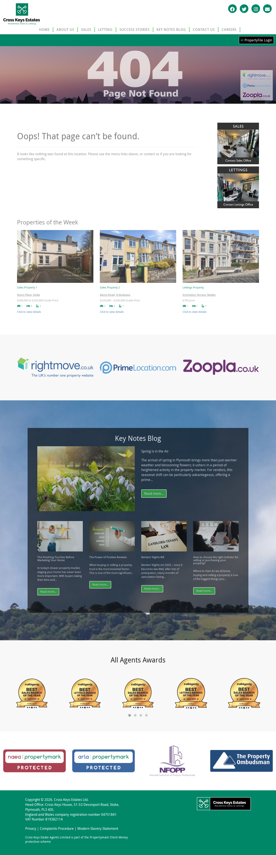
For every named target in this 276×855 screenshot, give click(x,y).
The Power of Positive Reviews (108, 557)
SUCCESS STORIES (134, 29)
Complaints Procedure (57, 828)
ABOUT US (65, 29)
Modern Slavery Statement (97, 828)
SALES (86, 29)
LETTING (105, 29)
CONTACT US (204, 29)
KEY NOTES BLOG (171, 29)
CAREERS (229, 29)
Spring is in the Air (155, 451)
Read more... (154, 493)
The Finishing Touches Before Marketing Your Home (55, 559)
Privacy (30, 828)
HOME (44, 29)
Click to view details (29, 312)
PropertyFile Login (256, 40)
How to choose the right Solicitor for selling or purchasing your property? (215, 560)
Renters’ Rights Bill (152, 557)
